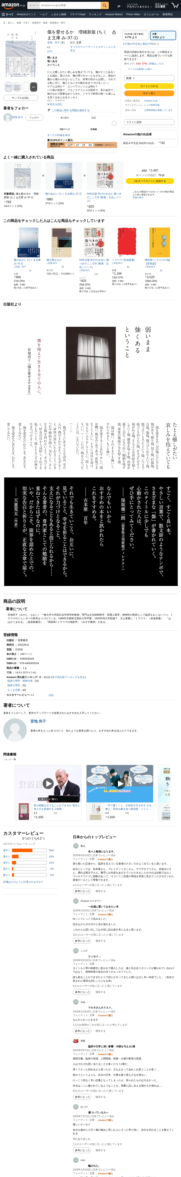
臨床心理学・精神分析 (20, 680)
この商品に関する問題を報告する (68, 110)
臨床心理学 (13, 685)
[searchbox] (70, 5)
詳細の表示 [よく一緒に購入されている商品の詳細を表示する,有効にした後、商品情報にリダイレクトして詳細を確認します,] (138, 197)
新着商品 (168, 14)
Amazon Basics (114, 14)
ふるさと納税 (58, 14)
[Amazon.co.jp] (13, 5)
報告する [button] (101, 891)
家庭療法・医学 (57, 23)
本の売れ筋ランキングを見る (68, 677)
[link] (13, 206)
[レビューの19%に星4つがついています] (28, 856)
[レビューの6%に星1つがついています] (28, 875)
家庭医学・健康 (39, 23)
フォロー (34, 117)
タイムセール (151, 14)
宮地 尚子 (53, 42)
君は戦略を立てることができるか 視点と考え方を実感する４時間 (57, 807)
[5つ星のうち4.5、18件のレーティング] (153, 270)
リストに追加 (134, 122)
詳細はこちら (156, 63)
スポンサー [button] (9, 759)
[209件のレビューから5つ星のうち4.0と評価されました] (128, 813)
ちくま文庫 (13, 690)
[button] (7, 14)
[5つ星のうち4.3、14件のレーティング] (22, 270)
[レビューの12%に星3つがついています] (28, 862)
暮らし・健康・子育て (19, 23)
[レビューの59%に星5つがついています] (28, 850)
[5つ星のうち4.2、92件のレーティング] (120, 266)
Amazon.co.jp (150, 100)
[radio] (135, 35)
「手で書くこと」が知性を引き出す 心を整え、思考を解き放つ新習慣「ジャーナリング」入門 (128, 807)
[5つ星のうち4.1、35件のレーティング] (55, 266)
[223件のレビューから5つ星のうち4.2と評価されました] (57, 813)
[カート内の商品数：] (175, 5)
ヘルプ (43, 14)
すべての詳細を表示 (58, 135)
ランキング (95, 14)
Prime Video (133, 14)
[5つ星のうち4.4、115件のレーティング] (88, 274)
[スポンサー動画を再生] (48, 784)
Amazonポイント (26, 14)
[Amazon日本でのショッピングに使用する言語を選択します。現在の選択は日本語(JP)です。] (116, 5)
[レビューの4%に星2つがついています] (28, 869)
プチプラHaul (77, 14)
